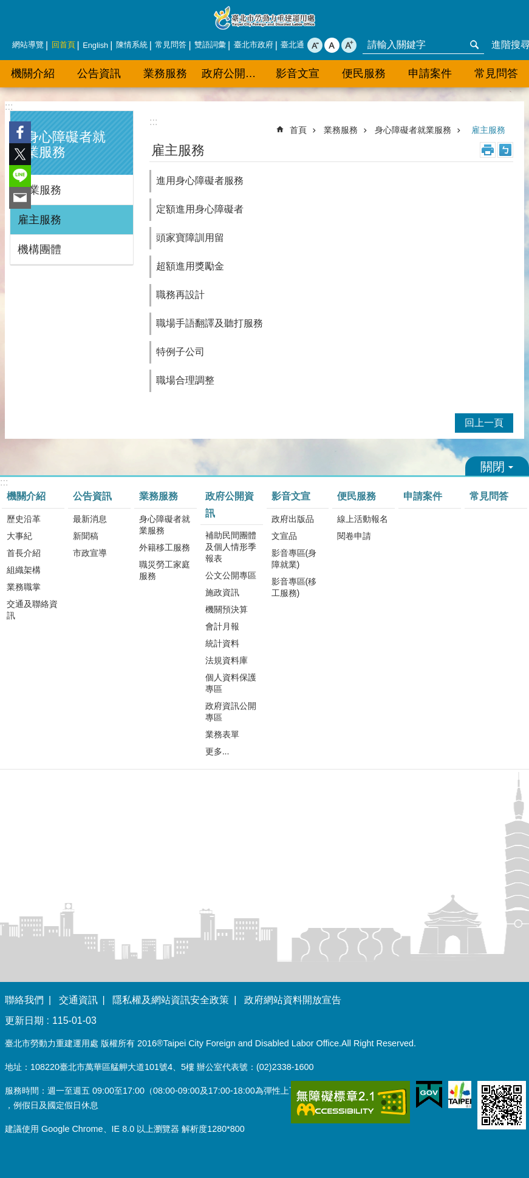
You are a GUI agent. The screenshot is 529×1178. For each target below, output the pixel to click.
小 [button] (315, 45)
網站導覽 (28, 44)
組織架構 (24, 570)
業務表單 (222, 734)
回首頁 (63, 44)
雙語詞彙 (210, 44)
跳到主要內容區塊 (6, 6)
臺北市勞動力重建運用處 (264, 18)
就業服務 (39, 190)
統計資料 (222, 643)
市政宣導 (90, 553)
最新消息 (90, 519)
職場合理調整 (185, 380)
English (95, 45)
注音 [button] (505, 150)
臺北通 (292, 44)
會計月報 (222, 626)
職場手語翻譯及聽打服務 (209, 323)
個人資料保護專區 (230, 683)
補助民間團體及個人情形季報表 (230, 546)
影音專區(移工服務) (294, 587)
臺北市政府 (253, 44)
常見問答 (170, 44)
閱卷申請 (354, 536)
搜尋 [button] (474, 45)
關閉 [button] (497, 466)
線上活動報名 (362, 519)
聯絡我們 (24, 1000)
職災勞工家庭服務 (164, 570)
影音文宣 (297, 73)
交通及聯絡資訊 (32, 609)
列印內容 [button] (488, 150)
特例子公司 (180, 352)
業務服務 (165, 73)
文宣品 (284, 536)
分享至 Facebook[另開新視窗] (20, 132)
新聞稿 (85, 536)
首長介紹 (24, 553)
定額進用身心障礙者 (200, 209)
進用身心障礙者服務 (200, 180)
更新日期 (24, 1020)
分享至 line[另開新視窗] (20, 176)
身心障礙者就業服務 (413, 130)
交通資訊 (78, 1000)
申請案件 (430, 73)
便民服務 (364, 73)
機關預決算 (226, 609)
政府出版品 (292, 519)
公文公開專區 (230, 575)
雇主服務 (39, 220)
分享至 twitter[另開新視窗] (20, 154)
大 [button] (349, 45)
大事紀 (19, 536)
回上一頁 (484, 423)
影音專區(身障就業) (294, 558)
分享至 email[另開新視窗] (20, 198)
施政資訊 (222, 592)
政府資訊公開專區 (230, 711)
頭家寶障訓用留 (190, 237)
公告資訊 (99, 73)
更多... (217, 751)
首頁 (298, 130)
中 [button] (332, 45)
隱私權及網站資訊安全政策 (170, 1000)
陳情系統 (132, 44)
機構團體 (39, 249)
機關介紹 (33, 73)
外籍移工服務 (164, 547)
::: (9, 106)
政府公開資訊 (233, 73)
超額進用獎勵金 (190, 266)
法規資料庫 (226, 660)
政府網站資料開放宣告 (292, 1000)
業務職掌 (24, 587)
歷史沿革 (24, 519)
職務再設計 (180, 294)
